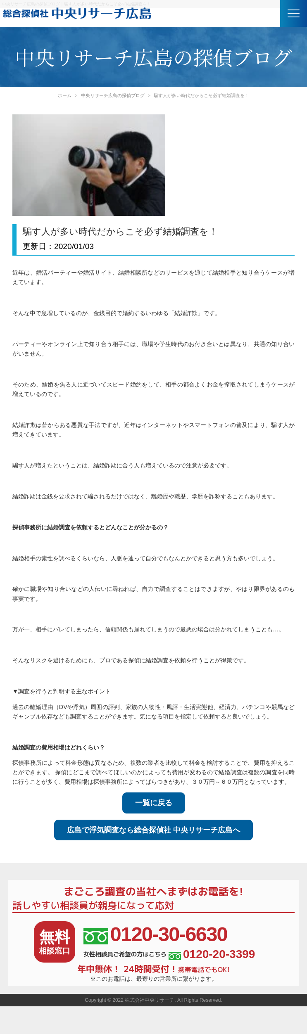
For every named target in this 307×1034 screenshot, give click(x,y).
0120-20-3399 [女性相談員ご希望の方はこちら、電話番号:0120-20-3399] (212, 954)
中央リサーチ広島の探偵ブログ (113, 95)
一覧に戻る (153, 803)
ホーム (64, 95)
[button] (293, 13)
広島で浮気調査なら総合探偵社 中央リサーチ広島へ (153, 830)
